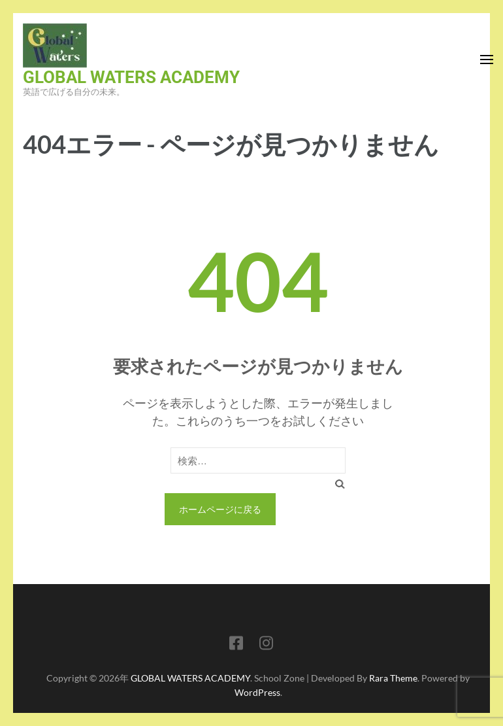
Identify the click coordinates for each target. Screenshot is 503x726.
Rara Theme (393, 677)
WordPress (257, 692)
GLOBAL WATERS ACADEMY (131, 77)
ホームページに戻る (220, 509)
